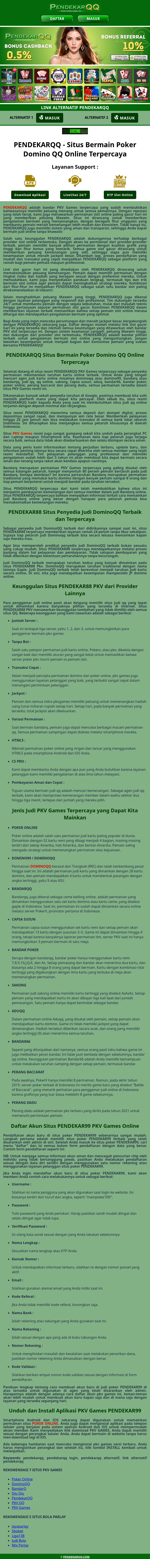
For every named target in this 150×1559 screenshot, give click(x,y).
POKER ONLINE (45, 1423)
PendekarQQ (22, 1498)
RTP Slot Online (120, 195)
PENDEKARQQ (15, 207)
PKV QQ (18, 1502)
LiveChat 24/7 (74, 195)
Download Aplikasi (30, 195)
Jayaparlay (20, 1526)
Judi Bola (19, 1540)
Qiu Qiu (18, 1493)
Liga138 (18, 1535)
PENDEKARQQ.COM (76, 1557)
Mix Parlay (20, 1545)
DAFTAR (57, 18)
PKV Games (22, 433)
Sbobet (17, 1531)
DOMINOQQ (40, 866)
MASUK (93, 18)
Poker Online (22, 1479)
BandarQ (19, 1488)
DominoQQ (21, 1484)
